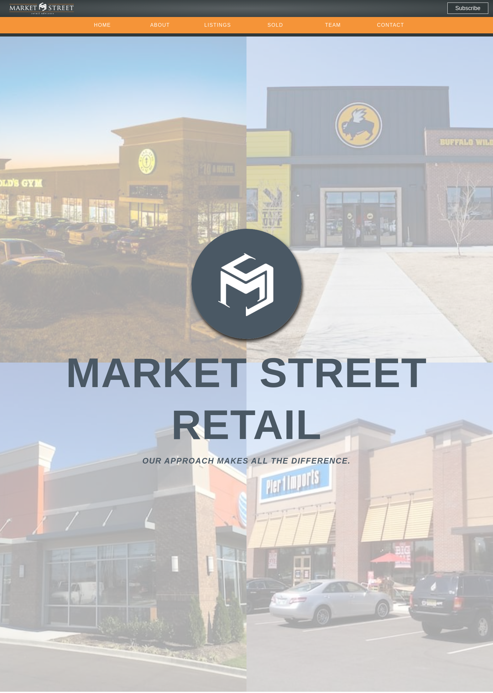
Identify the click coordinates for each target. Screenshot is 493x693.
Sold (275, 25)
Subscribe (467, 8)
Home (102, 25)
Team (333, 25)
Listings (217, 25)
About (160, 25)
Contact (390, 25)
